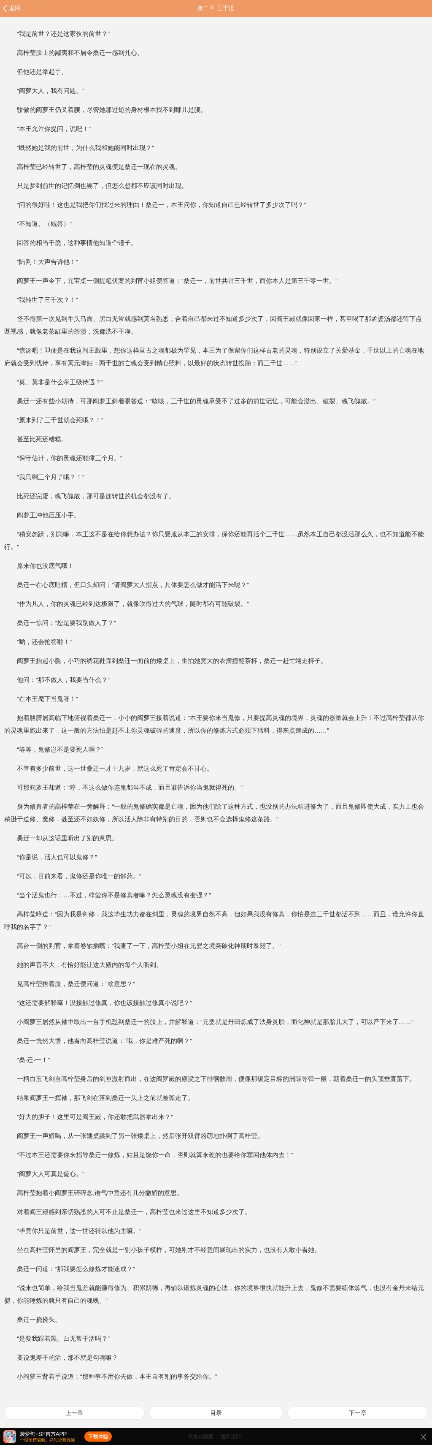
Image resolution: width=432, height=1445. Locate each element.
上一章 (74, 1413)
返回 (15, 8)
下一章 (358, 1413)
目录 (216, 1413)
